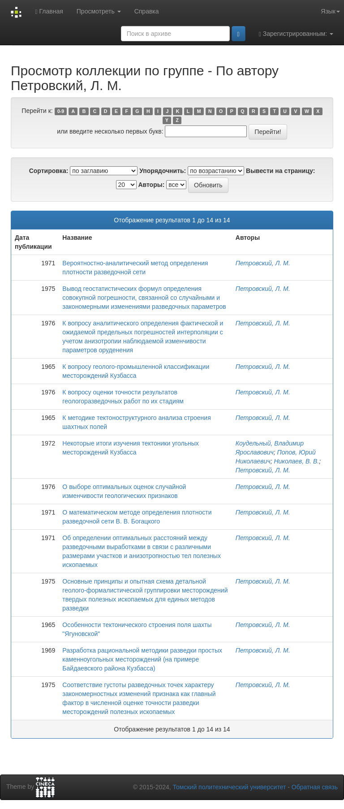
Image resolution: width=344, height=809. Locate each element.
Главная (49, 11)
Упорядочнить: (162, 170)
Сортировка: (49, 170)
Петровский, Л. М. (263, 263)
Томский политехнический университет (229, 787)
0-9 (60, 111)
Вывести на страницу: (280, 170)
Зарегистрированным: (296, 34)
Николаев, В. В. (296, 461)
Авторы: (151, 184)
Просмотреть (99, 11)
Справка (146, 11)
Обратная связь (315, 787)
